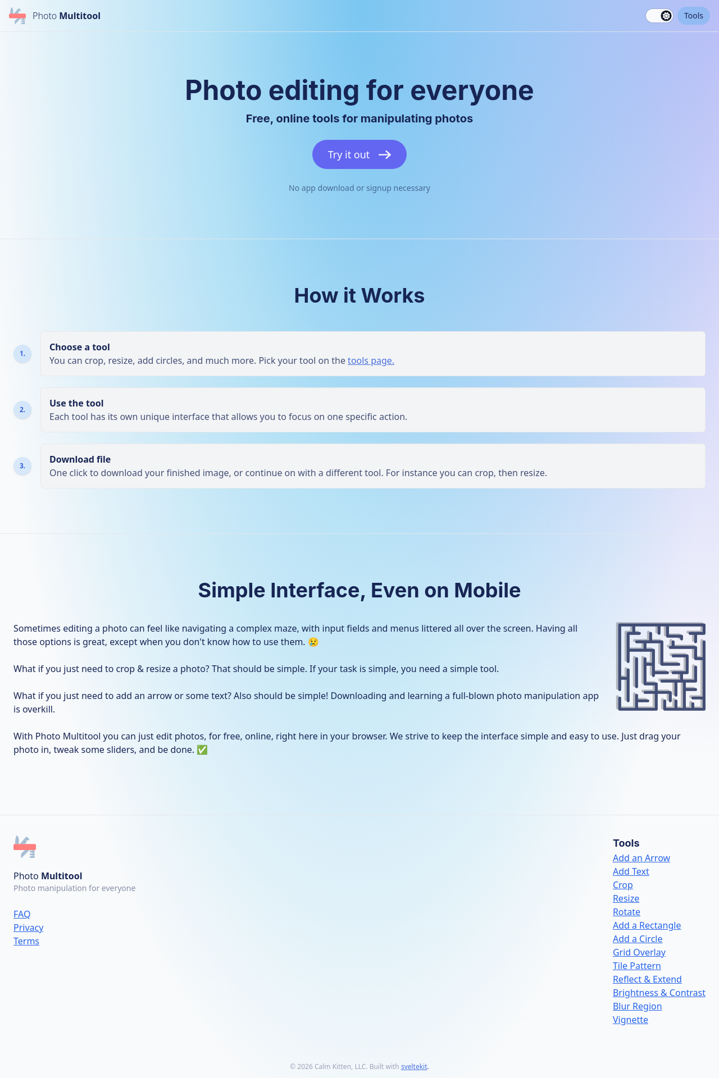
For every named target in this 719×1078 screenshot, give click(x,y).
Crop (623, 885)
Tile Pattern (637, 966)
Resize (626, 898)
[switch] (659, 15)
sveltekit (414, 1066)
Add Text (631, 871)
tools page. (371, 360)
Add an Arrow (641, 858)
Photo (48, 876)
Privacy (28, 927)
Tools (693, 15)
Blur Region (637, 1006)
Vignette (630, 1019)
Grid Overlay (639, 952)
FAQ (21, 914)
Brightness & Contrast (659, 992)
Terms (26, 941)
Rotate (626, 912)
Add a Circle (638, 939)
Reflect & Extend (647, 979)
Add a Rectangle (647, 925)
